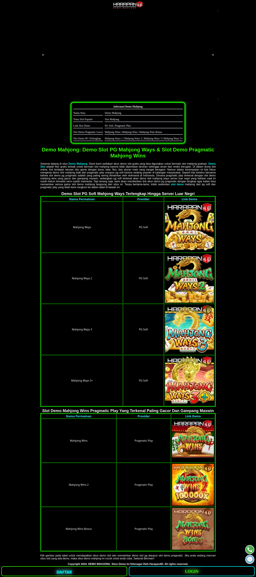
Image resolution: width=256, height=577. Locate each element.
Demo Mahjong (78, 163)
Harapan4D (156, 564)
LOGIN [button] (192, 571)
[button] (43, 55)
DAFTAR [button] (64, 572)
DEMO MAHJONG (99, 564)
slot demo (177, 184)
